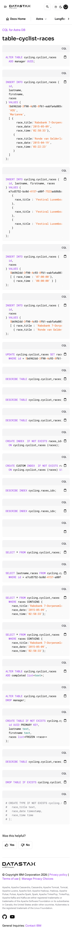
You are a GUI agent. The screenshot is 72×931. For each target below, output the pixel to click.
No (25, 845)
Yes (9, 845)
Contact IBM (33, 925)
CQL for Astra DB (13, 30)
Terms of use (10, 878)
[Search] (47, 7)
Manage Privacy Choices (37, 878)
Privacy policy (58, 874)
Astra (41, 19)
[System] (65, 7)
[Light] (55, 7)
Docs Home (16, 19)
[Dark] (60, 7)
